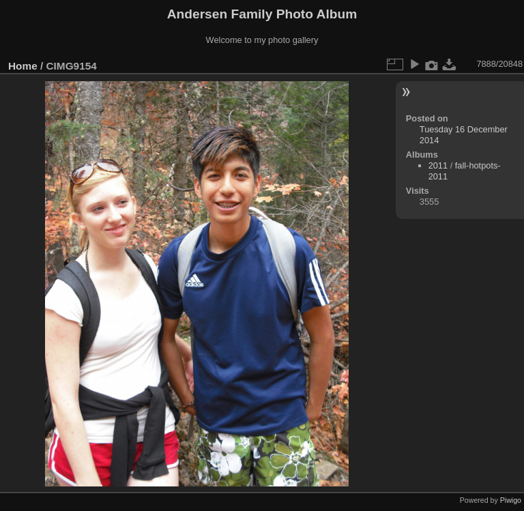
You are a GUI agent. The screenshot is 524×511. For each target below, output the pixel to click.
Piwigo (510, 500)
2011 (438, 165)
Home (23, 66)
